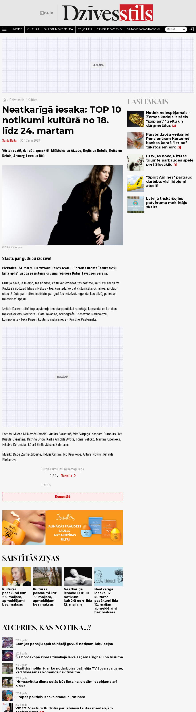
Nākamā (66, 475)
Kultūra (33, 29)
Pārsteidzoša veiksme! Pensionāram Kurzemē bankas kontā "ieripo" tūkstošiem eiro (168, 140)
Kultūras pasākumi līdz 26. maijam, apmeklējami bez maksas (14, 596)
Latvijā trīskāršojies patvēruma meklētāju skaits (166, 202)
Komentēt (62, 497)
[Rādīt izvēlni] (4, 29)
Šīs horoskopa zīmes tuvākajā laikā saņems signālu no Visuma (69, 657)
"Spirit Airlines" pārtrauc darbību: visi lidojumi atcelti (169, 181)
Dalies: (46, 485)
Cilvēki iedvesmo (109, 29)
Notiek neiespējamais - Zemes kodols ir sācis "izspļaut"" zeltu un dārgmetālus (168, 119)
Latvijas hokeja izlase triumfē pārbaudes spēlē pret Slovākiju (170, 160)
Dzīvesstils (17, 100)
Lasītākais (147, 101)
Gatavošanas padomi (143, 29)
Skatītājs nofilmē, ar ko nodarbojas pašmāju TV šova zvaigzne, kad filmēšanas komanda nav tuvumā (69, 670)
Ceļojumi (85, 29)
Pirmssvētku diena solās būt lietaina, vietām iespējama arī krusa (66, 683)
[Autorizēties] (191, 29)
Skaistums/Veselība (58, 29)
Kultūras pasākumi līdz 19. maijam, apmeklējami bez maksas (45, 596)
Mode (17, 29)
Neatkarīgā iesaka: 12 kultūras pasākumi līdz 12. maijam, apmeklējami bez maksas (106, 600)
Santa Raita (9, 140)
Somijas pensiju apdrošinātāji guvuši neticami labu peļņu (64, 644)
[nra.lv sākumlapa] (46, 13)
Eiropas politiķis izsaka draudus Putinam (50, 697)
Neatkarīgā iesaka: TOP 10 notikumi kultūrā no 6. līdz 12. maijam (78, 596)
